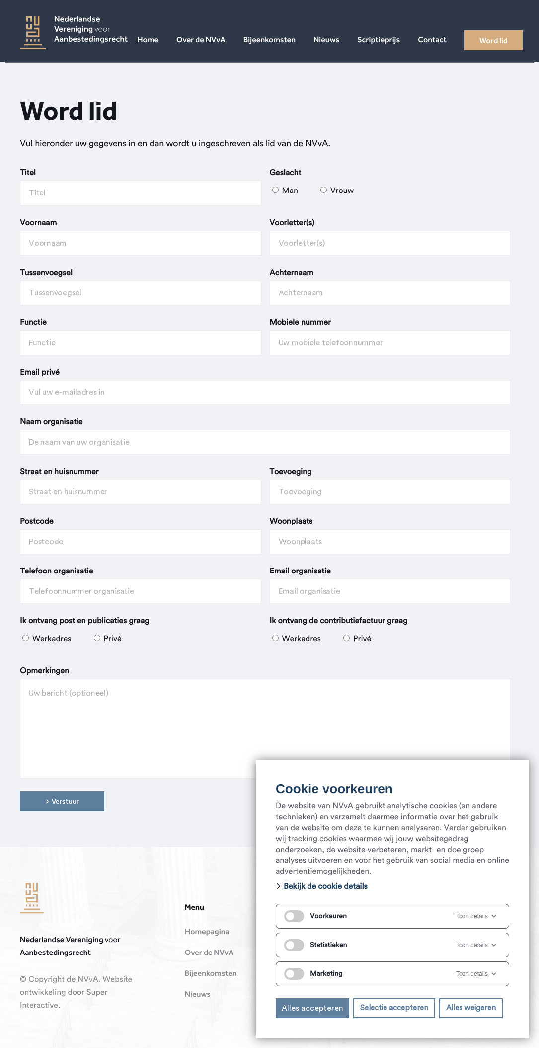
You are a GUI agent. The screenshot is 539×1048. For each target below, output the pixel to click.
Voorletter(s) (292, 223)
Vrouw (337, 191)
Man (286, 191)
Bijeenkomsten (211, 974)
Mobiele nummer (300, 323)
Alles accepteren (312, 1008)
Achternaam (291, 273)
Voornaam (38, 223)
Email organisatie (300, 571)
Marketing (313, 974)
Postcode (36, 522)
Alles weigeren (471, 1008)
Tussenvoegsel (46, 273)
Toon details (477, 916)
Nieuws (198, 995)
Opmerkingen (44, 671)
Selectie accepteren (394, 1008)
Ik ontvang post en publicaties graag (84, 621)
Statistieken (315, 945)
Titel (28, 173)
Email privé (40, 373)
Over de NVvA (209, 953)
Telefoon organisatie (56, 571)
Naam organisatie (51, 422)
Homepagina (207, 932)
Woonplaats (291, 522)
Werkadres (48, 639)
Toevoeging (291, 472)
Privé (108, 639)
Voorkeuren (315, 916)
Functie (33, 323)
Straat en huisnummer (59, 472)
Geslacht (286, 173)
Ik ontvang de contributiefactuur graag (339, 621)
